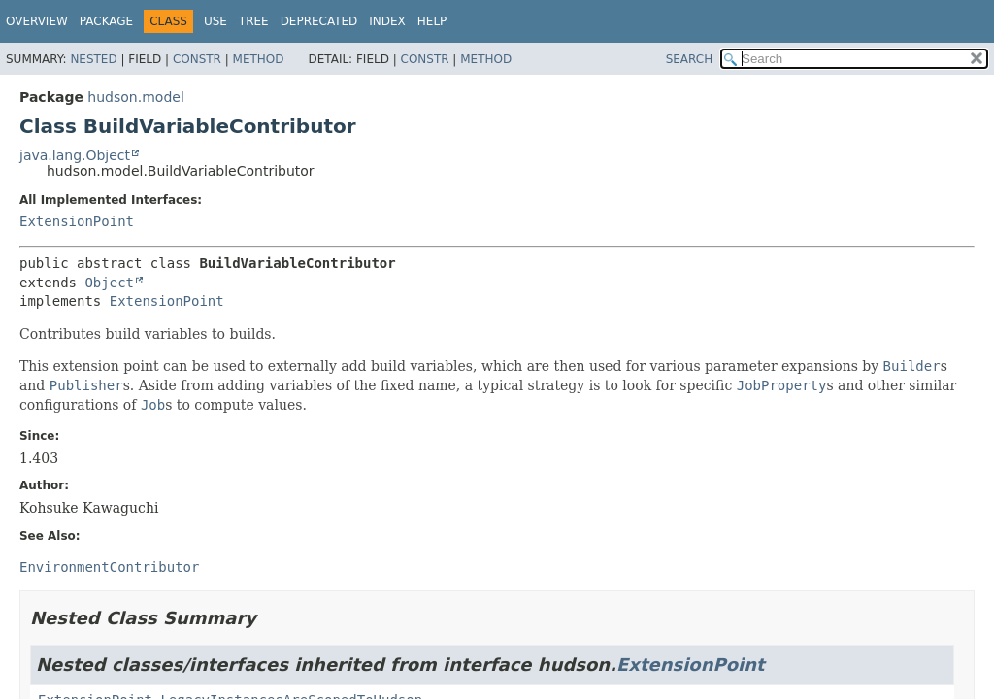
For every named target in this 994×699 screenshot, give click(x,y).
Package (106, 21)
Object (109, 282)
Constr (197, 59)
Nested (93, 59)
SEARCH (689, 59)
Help (432, 21)
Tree (254, 21)
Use (215, 21)
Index (387, 21)
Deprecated (319, 21)
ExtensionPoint (76, 221)
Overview (37, 21)
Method (258, 59)
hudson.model (135, 97)
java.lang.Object (74, 155)
